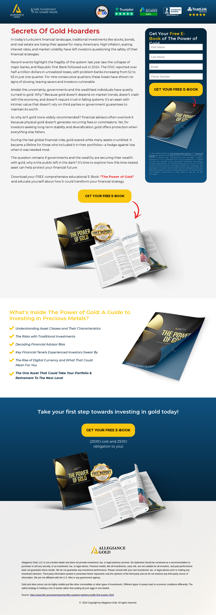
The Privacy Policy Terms (180, 153)
